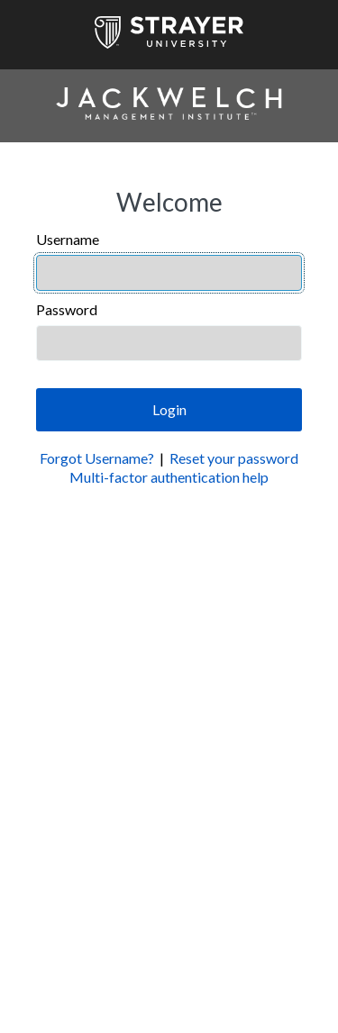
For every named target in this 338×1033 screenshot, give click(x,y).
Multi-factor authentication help (169, 476)
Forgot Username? (97, 458)
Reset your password (233, 458)
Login (169, 409)
